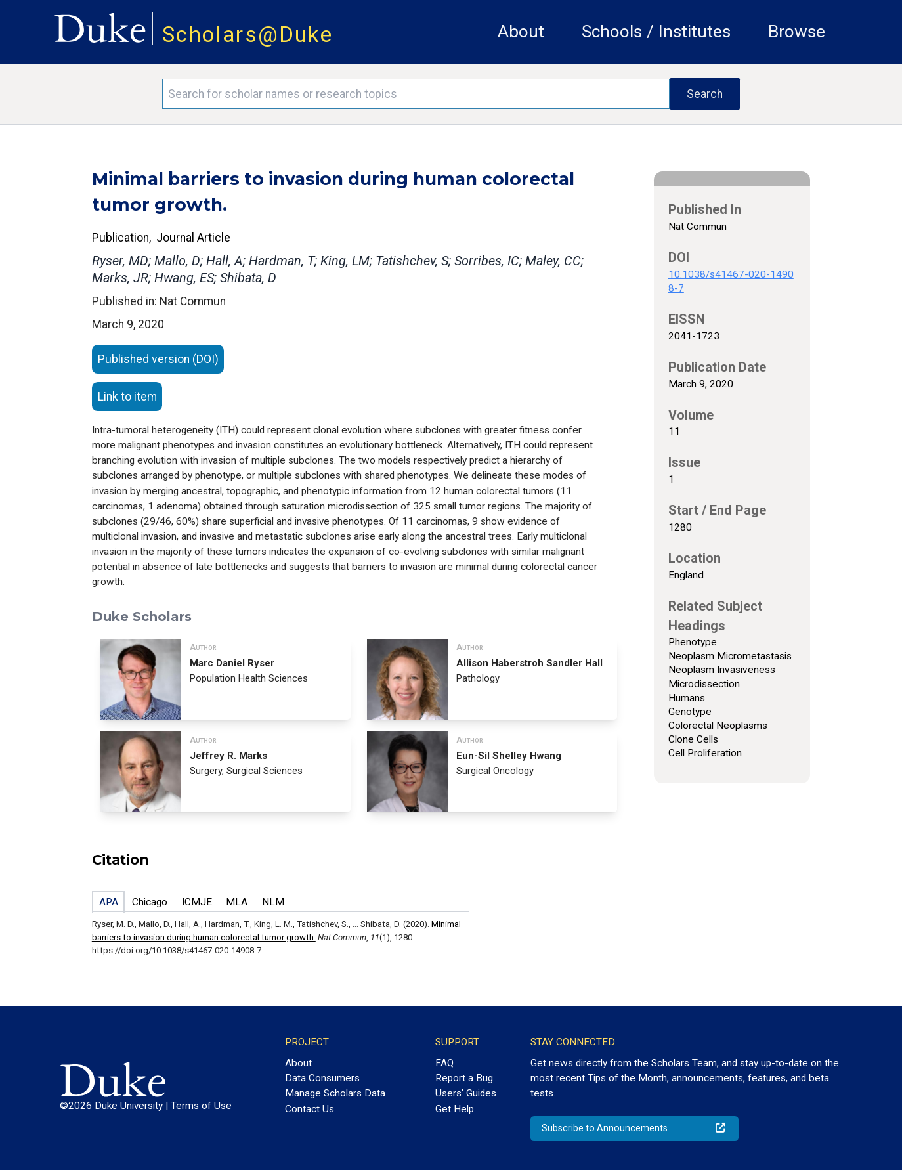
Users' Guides (465, 1093)
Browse (796, 31)
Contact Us (309, 1109)
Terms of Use (201, 1106)
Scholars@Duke (247, 34)
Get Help (454, 1109)
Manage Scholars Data (335, 1093)
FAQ (444, 1063)
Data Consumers (322, 1078)
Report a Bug (464, 1078)
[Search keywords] (416, 94)
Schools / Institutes (656, 31)
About (521, 31)
